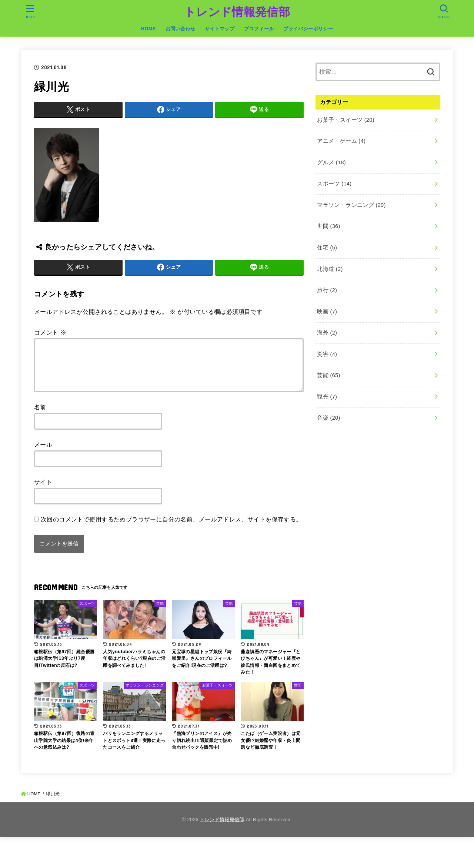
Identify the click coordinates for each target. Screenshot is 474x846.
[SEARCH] (444, 11)
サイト (43, 490)
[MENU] (30, 11)
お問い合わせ (180, 28)
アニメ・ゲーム (341, 141)
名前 (40, 416)
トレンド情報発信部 (237, 12)
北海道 (330, 269)
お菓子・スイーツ (345, 120)
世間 (328, 226)
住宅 (327, 248)
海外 (327, 333)
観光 (327, 397)
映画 (327, 312)
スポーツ (334, 184)
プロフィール (259, 28)
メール (43, 453)
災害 (327, 354)
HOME (148, 28)
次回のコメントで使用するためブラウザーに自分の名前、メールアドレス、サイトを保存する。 (171, 528)
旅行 (327, 290)
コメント (50, 332)
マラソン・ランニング (351, 205)
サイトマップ (219, 28)
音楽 (328, 418)
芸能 (328, 375)
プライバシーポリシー (308, 28)
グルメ (331, 162)
